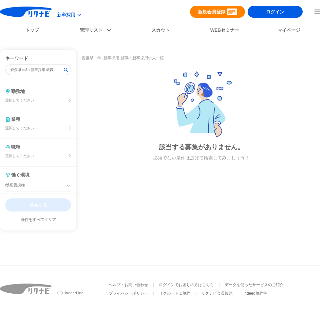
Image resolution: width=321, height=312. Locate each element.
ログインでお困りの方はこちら (186, 285)
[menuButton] (317, 12)
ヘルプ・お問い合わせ (128, 285)
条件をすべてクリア (38, 219)
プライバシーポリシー (128, 293)
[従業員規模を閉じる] (68, 185)
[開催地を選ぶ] (69, 100)
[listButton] (96, 31)
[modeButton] (69, 15)
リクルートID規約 (174, 293)
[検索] (65, 69)
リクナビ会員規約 (217, 293)
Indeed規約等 (255, 293)
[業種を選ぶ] (69, 128)
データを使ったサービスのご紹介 (254, 285)
